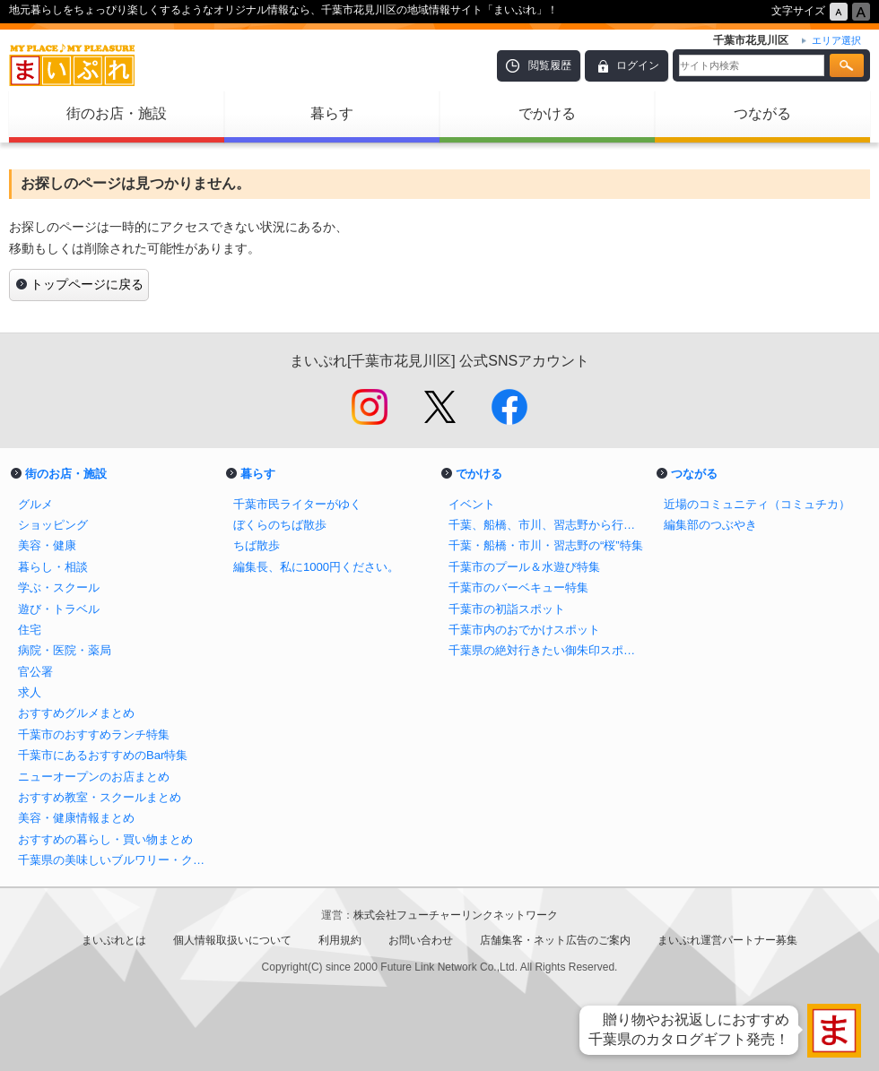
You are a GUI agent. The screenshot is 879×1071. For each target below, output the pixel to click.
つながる (762, 113)
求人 (29, 692)
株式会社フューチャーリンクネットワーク (455, 915)
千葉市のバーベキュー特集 (518, 587)
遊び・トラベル (59, 609)
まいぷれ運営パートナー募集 (727, 940)
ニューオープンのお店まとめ (94, 776)
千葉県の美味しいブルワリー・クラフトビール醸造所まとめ (116, 860)
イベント (471, 504)
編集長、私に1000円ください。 (316, 567)
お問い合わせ (420, 940)
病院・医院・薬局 (64, 650)
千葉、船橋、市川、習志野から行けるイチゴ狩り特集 (547, 524)
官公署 (35, 671)
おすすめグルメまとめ (76, 713)
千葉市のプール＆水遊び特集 (524, 567)
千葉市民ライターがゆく (297, 504)
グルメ (35, 504)
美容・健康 (47, 545)
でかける (547, 113)
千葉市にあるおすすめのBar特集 (102, 755)
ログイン (637, 65)
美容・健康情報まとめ (76, 818)
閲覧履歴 (549, 65)
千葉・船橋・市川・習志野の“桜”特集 (545, 545)
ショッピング (53, 524)
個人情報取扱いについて (232, 940)
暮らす (331, 113)
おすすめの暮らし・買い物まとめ (105, 839)
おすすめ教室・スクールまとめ (99, 797)
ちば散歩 (256, 545)
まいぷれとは (114, 940)
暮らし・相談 (53, 567)
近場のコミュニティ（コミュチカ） (757, 504)
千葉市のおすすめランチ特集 (94, 734)
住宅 (29, 629)
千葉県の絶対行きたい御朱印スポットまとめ (547, 650)
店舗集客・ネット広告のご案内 (555, 940)
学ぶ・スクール (59, 587)
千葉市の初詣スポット (506, 609)
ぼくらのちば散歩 (279, 524)
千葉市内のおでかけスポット (524, 629)
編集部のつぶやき (710, 524)
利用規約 (339, 940)
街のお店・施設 (116, 113)
